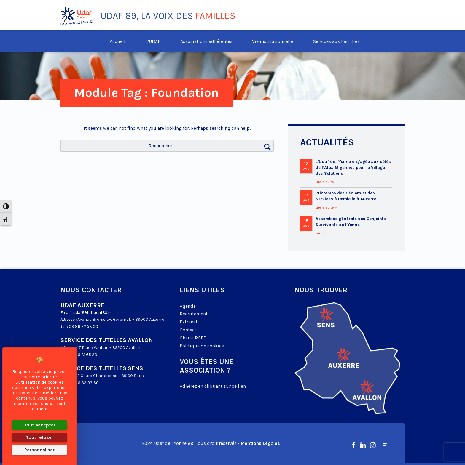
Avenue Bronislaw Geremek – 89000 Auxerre (120, 319)
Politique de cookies (202, 346)
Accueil (117, 41)
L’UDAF (152, 41)
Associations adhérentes (206, 41)
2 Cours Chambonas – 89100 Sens (110, 375)
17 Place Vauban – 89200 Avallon (108, 347)
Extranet (189, 322)
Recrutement (194, 314)
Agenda (188, 306)
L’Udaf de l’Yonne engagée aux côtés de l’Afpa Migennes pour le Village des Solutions (353, 167)
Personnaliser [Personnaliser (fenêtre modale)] (39, 450)
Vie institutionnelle (272, 41)
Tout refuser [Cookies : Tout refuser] (39, 437)
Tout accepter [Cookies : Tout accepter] (39, 425)
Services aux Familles (336, 41)
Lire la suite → (327, 182)
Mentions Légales (260, 443)
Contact (188, 330)
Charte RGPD (193, 338)
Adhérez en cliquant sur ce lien (213, 386)
